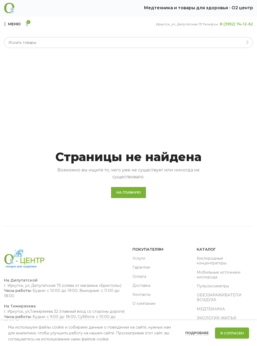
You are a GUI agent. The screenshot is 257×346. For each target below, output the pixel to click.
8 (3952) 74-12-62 (236, 24)
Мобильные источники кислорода (218, 274)
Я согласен (232, 333)
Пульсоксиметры (213, 286)
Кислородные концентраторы (211, 260)
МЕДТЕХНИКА (211, 309)
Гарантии (141, 267)
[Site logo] (9, 7)
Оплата (139, 276)
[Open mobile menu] (12, 24)
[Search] (128, 42)
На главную (128, 192)
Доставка (141, 285)
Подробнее (197, 333)
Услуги (138, 258)
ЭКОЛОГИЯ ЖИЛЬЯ (216, 318)
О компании (143, 303)
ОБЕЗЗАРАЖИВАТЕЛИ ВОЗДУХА (219, 297)
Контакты (141, 294)
